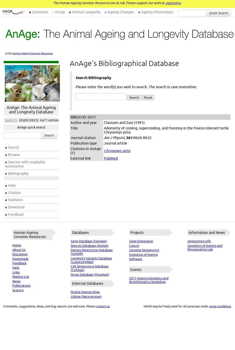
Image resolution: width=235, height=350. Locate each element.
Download (16, 207)
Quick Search (218, 13)
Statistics (15, 200)
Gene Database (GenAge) (89, 241)
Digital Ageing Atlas (85, 292)
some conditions (220, 306)
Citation (14, 193)
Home (16, 245)
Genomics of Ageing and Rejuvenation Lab (204, 247)
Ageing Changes (120, 12)
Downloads (20, 259)
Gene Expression (141, 241)
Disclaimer (20, 254)
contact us (103, 306)
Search (13, 147)
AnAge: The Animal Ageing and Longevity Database (31, 109)
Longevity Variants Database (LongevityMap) (91, 260)
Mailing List (20, 277)
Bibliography (18, 173)
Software (135, 259)
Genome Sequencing (144, 250)
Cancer (134, 246)
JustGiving (173, 3)
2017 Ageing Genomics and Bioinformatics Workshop (148, 280)
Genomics (40, 12)
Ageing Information (157, 12)
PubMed (111, 158)
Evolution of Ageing (143, 255)
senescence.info (199, 241)
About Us (19, 250)
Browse (14, 155)
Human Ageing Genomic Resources (32, 53)
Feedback (16, 214)
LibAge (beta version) (86, 296)
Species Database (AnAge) (90, 246)
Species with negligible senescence (25, 164)
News (16, 281)
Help (12, 185)
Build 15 (11, 120)
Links (16, 272)
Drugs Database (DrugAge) (90, 274)
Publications (21, 285)
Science (18, 290)
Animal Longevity (86, 12)
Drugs (60, 12)
